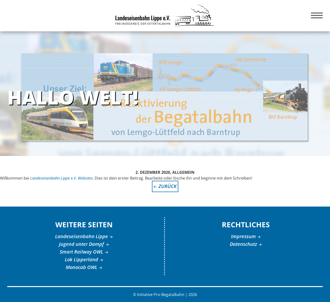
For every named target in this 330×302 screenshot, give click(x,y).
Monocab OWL (81, 267)
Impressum (243, 236)
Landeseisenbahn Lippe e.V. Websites (61, 178)
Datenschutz (243, 244)
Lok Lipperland (81, 259)
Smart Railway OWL (81, 251)
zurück (167, 186)
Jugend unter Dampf (81, 244)
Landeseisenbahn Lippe (81, 236)
